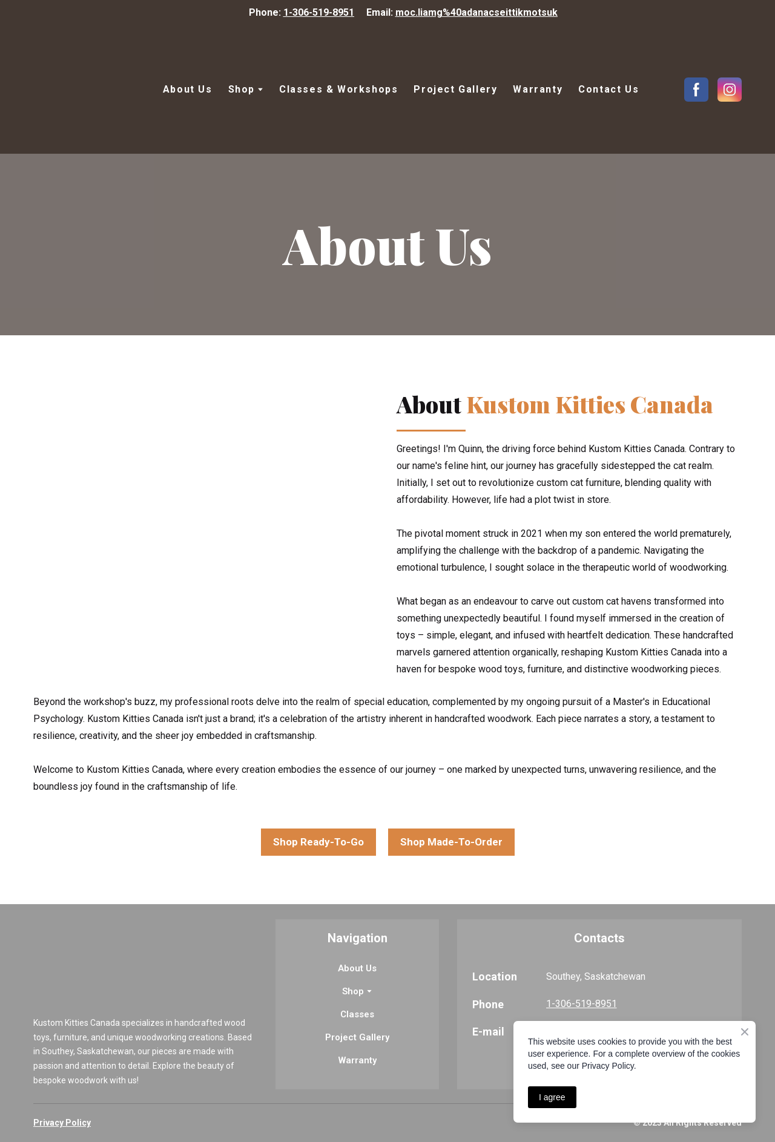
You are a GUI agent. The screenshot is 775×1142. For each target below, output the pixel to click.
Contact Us (608, 89)
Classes (357, 1014)
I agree (552, 1097)
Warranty (537, 89)
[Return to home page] (85, 90)
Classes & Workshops (338, 89)
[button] (696, 89)
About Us (188, 89)
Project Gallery (455, 89)
